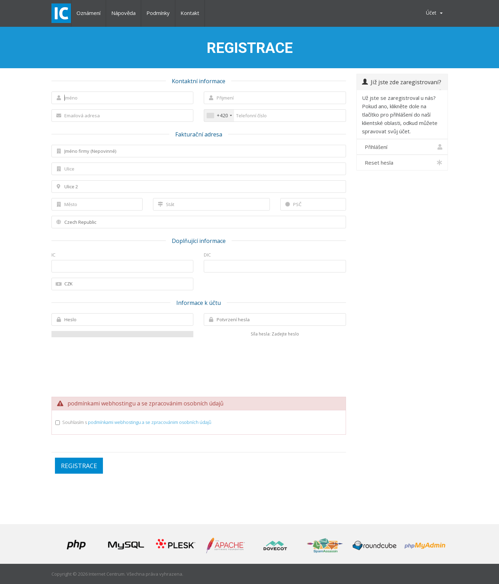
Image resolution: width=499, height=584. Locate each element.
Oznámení (88, 12)
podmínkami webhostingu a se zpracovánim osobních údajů (149, 422)
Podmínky (158, 12)
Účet (434, 12)
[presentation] (198, 361)
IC (53, 255)
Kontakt (189, 12)
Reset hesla (402, 162)
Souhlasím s (136, 422)
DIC (207, 255)
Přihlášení (402, 147)
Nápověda (123, 12)
